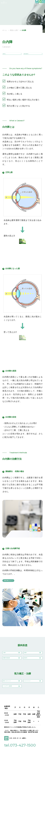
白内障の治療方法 (29, 55)
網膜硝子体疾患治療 (11, 669)
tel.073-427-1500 (20, 772)
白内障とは (6, 55)
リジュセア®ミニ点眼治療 (10, 710)
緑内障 (27, 660)
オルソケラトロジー (32, 699)
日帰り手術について (14, 584)
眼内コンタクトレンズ (11, 699)
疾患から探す (14, 30)
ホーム (4, 30)
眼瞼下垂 (28, 668)
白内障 (6, 660)
